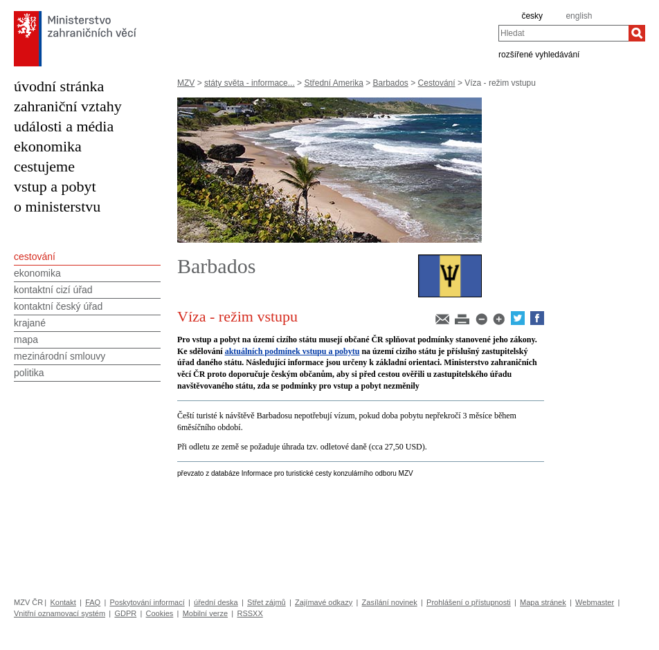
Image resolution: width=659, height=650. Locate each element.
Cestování (436, 83)
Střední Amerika (333, 83)
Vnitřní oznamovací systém (59, 613)
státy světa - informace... (249, 83)
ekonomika (48, 146)
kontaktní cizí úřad (53, 289)
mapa (26, 339)
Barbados (390, 83)
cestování (34, 256)
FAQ (92, 602)
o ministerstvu (57, 206)
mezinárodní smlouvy (59, 356)
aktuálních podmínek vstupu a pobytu (292, 351)
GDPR (125, 613)
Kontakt (62, 602)
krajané (30, 322)
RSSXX (249, 613)
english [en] (579, 16)
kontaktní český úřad (58, 306)
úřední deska (216, 602)
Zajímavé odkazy (323, 602)
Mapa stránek (543, 602)
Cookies (160, 613)
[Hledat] (637, 33)
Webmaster (594, 602)
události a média (64, 126)
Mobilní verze (205, 613)
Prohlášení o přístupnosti (468, 602)
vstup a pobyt (55, 186)
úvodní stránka (59, 86)
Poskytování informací (147, 602)
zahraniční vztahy (68, 106)
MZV (186, 83)
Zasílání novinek (389, 602)
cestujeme (44, 166)
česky (532, 16)
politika (29, 372)
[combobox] (563, 33)
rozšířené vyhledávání (538, 54)
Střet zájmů (266, 602)
